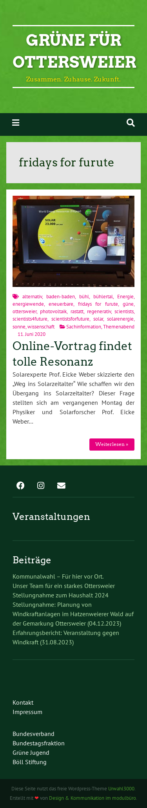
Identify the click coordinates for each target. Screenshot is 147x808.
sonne (19, 326)
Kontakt (23, 702)
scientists (124, 311)
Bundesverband (33, 734)
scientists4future (30, 319)
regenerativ (99, 311)
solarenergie (120, 319)
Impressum (27, 712)
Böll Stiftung (30, 762)
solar (98, 319)
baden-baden (60, 296)
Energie (125, 296)
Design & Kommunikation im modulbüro (92, 798)
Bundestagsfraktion (39, 743)
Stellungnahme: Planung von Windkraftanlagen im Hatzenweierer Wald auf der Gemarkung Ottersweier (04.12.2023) (73, 614)
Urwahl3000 (121, 788)
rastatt (77, 311)
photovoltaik (53, 311)
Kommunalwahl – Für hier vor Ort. (58, 576)
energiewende (28, 304)
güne (128, 304)
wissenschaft (40, 326)
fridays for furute (98, 304)
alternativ (32, 296)
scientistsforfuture (70, 319)
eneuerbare (61, 304)
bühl (84, 296)
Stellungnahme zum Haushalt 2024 (61, 595)
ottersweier (24, 311)
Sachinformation (83, 326)
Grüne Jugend (31, 752)
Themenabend (118, 326)
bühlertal (103, 296)
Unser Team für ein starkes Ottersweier (64, 586)
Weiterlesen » (111, 444)
